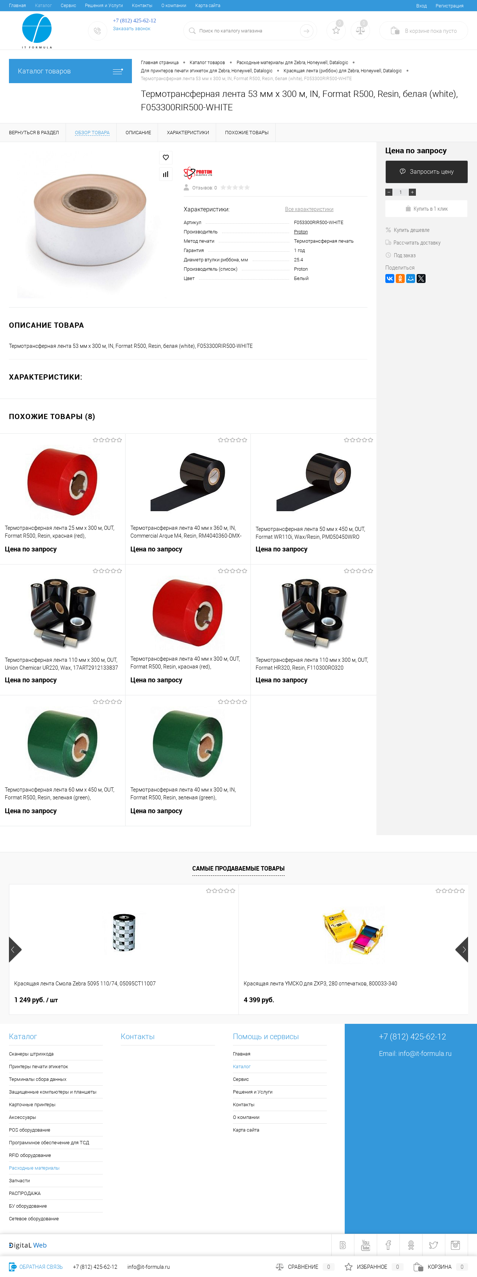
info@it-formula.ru (425, 1053)
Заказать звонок (132, 28)
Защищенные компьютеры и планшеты (53, 1092)
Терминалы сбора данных (37, 1079)
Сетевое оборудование (34, 1218)
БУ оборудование (28, 1206)
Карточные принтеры (32, 1104)
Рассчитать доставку (412, 242)
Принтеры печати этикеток (38, 1066)
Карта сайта (207, 5)
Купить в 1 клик (426, 208)
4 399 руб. (144, 1000)
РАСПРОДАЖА (25, 1193)
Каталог (43, 5)
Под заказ (400, 255)
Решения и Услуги (104, 5)
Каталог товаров (70, 71)
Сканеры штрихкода (31, 1054)
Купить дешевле (407, 229)
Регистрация (450, 6)
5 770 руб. (373, 1000)
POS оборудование (29, 1130)
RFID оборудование (30, 1155)
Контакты (142, 5)
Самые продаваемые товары (238, 868)
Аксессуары (22, 1117)
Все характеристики (309, 209)
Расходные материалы (34, 1168)
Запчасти (19, 1180)
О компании (173, 5)
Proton (301, 232)
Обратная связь (36, 1267)
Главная (17, 5)
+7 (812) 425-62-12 (95, 1267)
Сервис (68, 5)
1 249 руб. (36, 1000)
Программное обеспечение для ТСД (49, 1142)
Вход (421, 6)
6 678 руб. (259, 1000)
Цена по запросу (62, 553)
